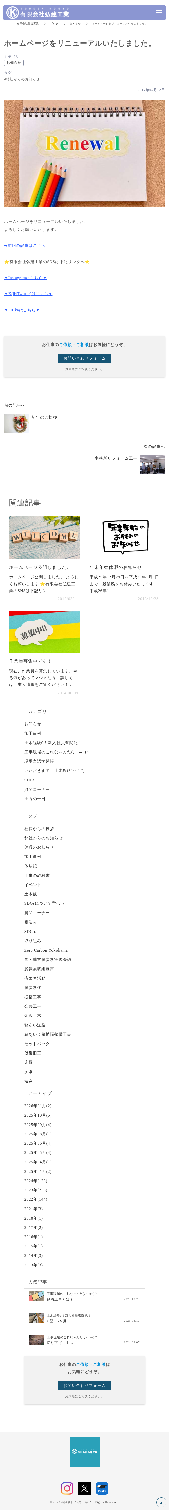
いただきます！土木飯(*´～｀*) (54, 770)
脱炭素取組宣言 (39, 969)
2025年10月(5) (38, 1115)
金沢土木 (32, 1015)
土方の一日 (35, 799)
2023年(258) (36, 1190)
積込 (28, 1081)
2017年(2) (33, 1227)
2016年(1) (33, 1237)
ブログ (54, 23)
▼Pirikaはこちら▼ (22, 310)
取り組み (32, 941)
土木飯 (30, 894)
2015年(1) (33, 1246)
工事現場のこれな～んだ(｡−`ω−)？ (57, 752)
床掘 (28, 1062)
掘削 (28, 1072)
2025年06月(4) (38, 1143)
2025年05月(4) (38, 1152)
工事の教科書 (37, 875)
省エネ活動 (35, 978)
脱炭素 (30, 922)
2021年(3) (33, 1209)
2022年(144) (36, 1199)
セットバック (37, 1044)
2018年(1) (33, 1218)
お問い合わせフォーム (84, 358)
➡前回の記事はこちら (24, 245)
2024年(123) (36, 1181)
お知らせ (75, 23)
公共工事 (32, 1006)
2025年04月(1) (38, 1162)
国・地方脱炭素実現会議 (47, 959)
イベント (32, 885)
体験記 (30, 866)
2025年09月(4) (38, 1125)
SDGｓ (30, 931)
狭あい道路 (35, 1025)
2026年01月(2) (38, 1106)
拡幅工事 (32, 997)
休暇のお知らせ (39, 847)
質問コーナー (37, 789)
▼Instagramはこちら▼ (25, 278)
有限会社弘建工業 (28, 23)
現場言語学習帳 (39, 761)
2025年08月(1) (38, 1134)
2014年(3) (33, 1255)
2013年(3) (33, 1265)
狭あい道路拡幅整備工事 (47, 1034)
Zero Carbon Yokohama (46, 950)
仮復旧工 (32, 1053)
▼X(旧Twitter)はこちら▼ (28, 294)
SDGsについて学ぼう (44, 903)
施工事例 (32, 733)
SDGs (29, 780)
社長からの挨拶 (39, 829)
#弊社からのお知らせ (22, 79)
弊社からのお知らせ (43, 838)
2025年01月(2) (38, 1171)
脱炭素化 (32, 987)
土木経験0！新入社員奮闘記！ (53, 743)
